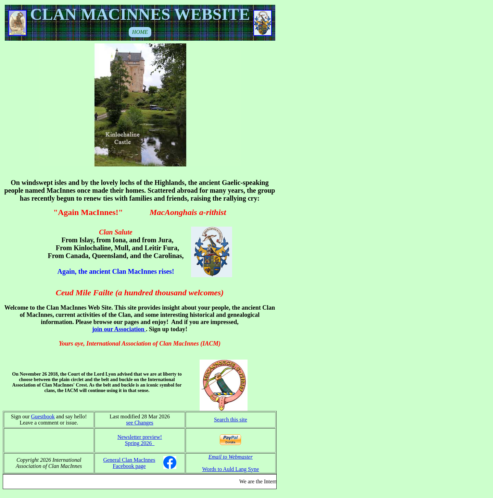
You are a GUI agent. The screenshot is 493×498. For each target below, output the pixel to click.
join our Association (119, 329)
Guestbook (42, 416)
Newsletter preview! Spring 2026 (139, 440)
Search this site (230, 419)
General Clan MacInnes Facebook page (129, 463)
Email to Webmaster (230, 457)
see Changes (139, 423)
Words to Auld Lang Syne (230, 469)
